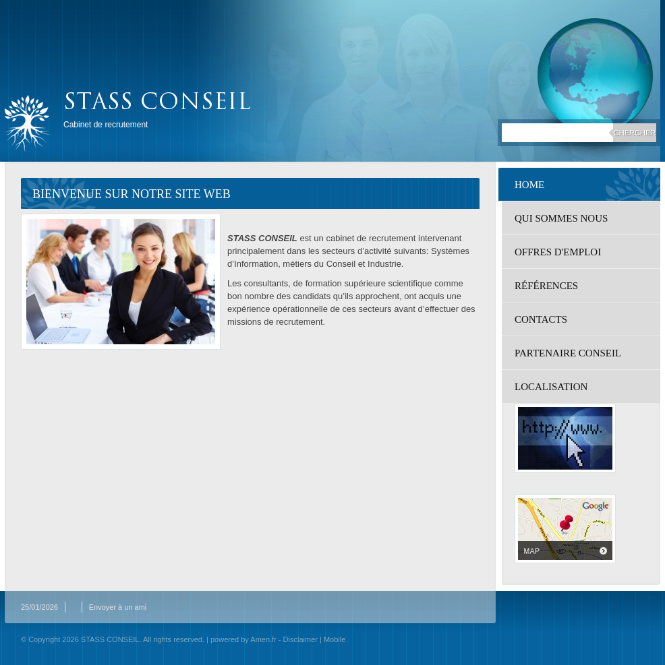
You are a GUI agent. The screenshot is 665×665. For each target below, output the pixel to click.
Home (529, 184)
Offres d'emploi (558, 252)
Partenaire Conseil (568, 353)
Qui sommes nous (561, 218)
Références (546, 285)
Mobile (334, 639)
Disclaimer (300, 639)
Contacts (541, 319)
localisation (551, 386)
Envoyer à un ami (118, 607)
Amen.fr (263, 639)
